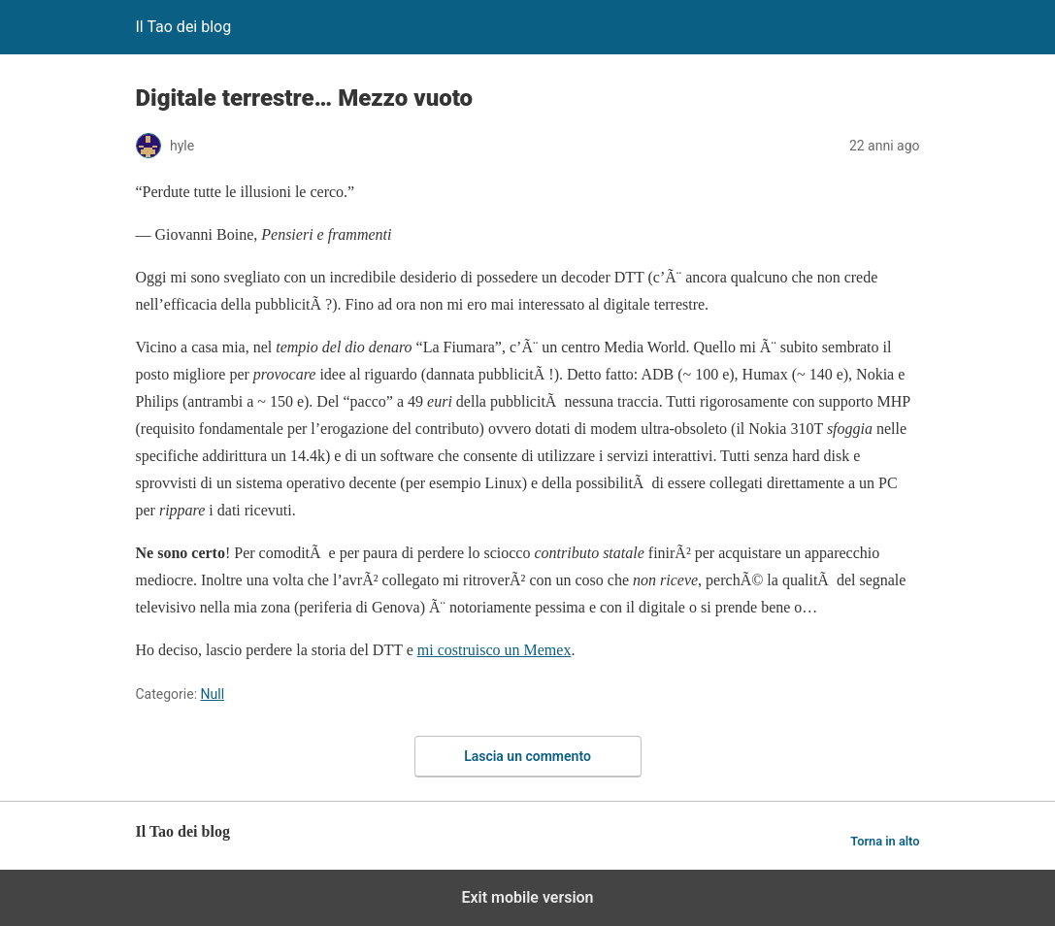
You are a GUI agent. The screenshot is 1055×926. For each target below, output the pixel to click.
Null (213, 694)
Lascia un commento (527, 756)
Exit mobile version (527, 897)
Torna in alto (884, 841)
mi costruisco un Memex (494, 650)
